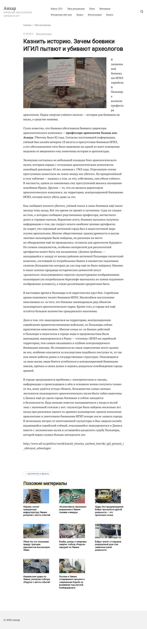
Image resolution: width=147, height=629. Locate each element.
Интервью (105, 8)
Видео (80, 14)
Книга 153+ (57, 8)
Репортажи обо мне (61, 14)
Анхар (10, 8)
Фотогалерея (95, 14)
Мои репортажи (76, 8)
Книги (109, 14)
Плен (92, 8)
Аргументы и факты (38, 473)
